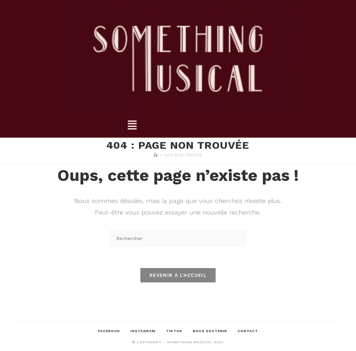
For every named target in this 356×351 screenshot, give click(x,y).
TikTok (174, 331)
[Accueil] (156, 155)
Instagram (143, 331)
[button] (132, 125)
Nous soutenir (210, 331)
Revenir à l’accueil (178, 275)
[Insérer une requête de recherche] (178, 238)
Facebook (109, 331)
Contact (248, 331)
